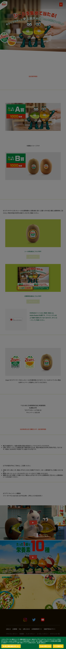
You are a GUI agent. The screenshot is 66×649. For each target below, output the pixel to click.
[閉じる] (63, 641)
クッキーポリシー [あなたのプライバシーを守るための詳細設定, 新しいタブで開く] (41, 644)
